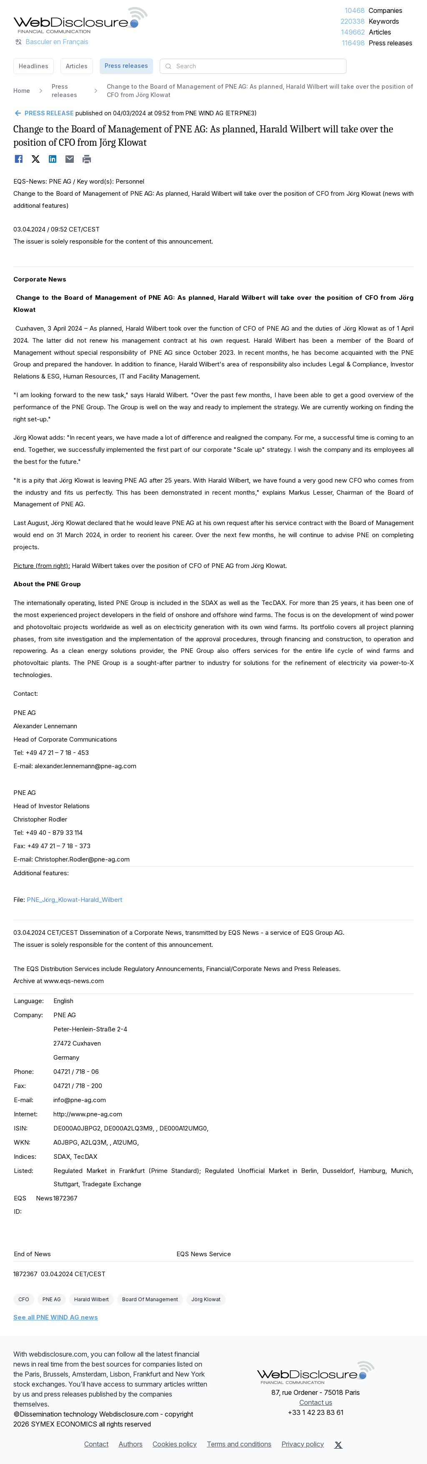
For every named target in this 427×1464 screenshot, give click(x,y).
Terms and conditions (239, 1444)
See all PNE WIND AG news (55, 1317)
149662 (353, 32)
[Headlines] (80, 20)
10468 (355, 10)
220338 (353, 21)
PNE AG (52, 1299)
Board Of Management (150, 1299)
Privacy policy (302, 1444)
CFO (23, 1299)
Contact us (315, 1402)
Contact (96, 1444)
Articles (380, 32)
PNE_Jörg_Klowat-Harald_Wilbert (74, 900)
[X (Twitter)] (338, 1445)
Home (21, 90)
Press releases (390, 43)
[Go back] (43, 113)
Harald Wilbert (91, 1299)
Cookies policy (175, 1444)
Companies (385, 10)
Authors (130, 1444)
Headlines (33, 66)
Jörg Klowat (206, 1299)
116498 (353, 43)
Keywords (384, 21)
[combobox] (253, 66)
